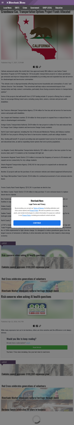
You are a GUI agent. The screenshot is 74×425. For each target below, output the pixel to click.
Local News (7, 7)
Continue (37, 223)
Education (59, 7)
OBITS (17, 7)
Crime (25, 7)
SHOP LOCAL (47, 7)
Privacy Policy (34, 210)
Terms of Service (39, 208)
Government (34, 7)
